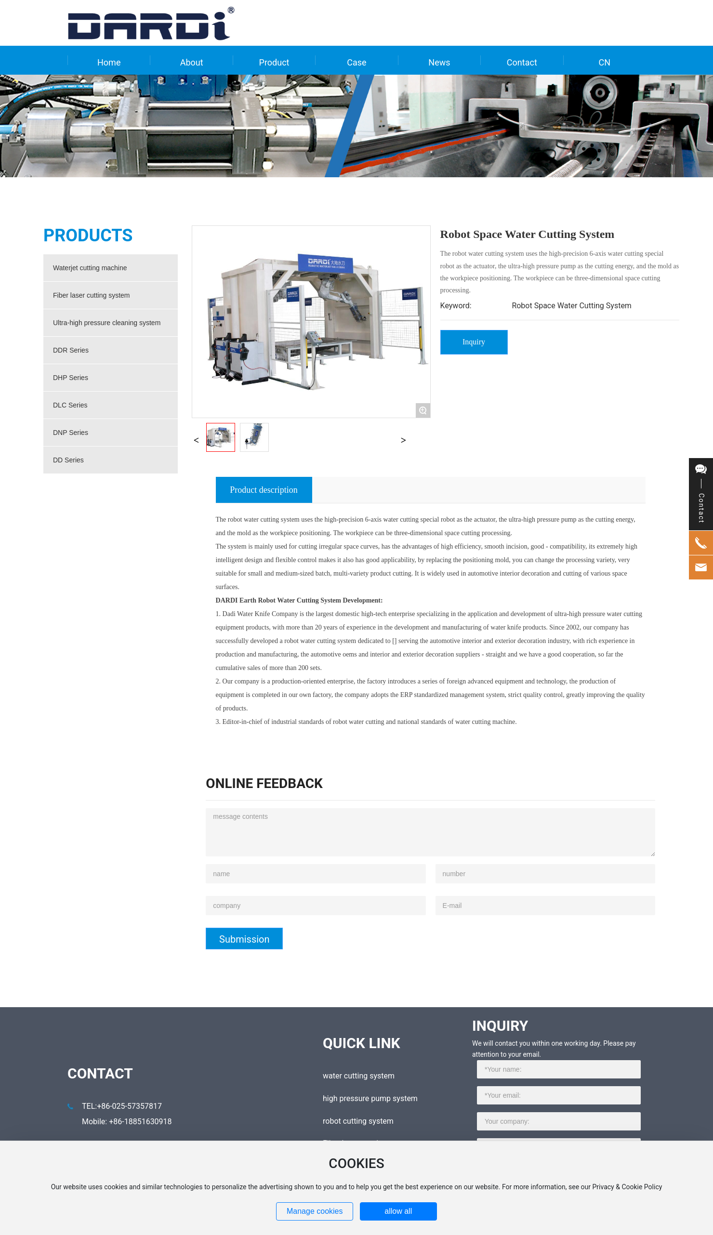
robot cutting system (358, 1121)
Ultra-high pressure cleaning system (106, 323)
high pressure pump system (370, 1098)
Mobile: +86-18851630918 (127, 1121)
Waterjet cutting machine (90, 268)
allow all (398, 1211)
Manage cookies (315, 1211)
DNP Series (70, 432)
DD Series (68, 460)
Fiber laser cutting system (91, 295)
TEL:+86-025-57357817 (122, 1106)
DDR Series (71, 350)
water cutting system (359, 1075)
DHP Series (70, 377)
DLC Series (70, 405)
